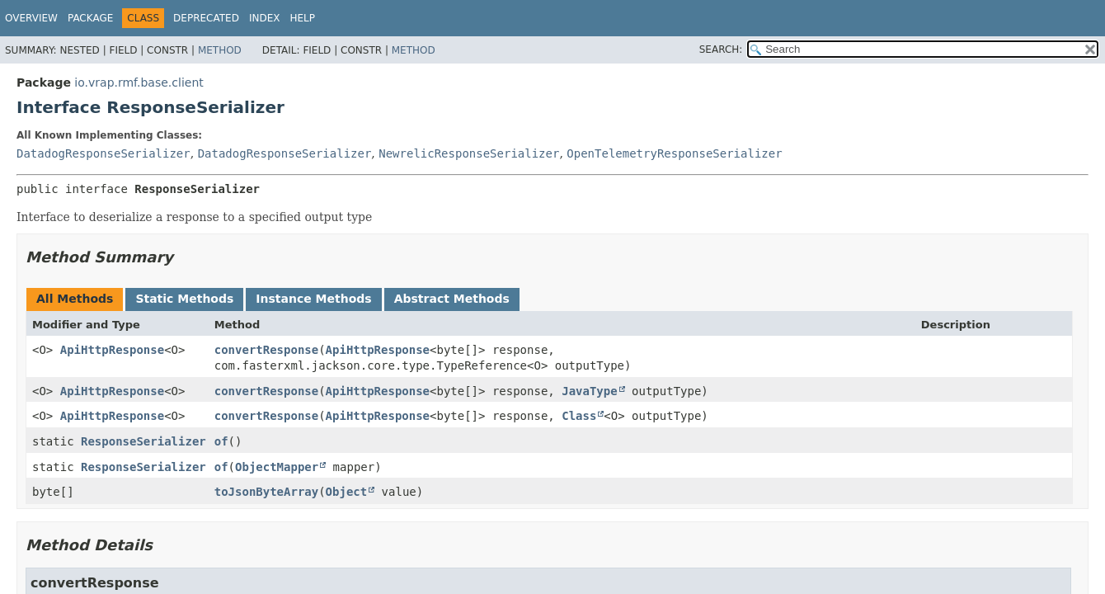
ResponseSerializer (143, 441)
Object (347, 491)
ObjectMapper (276, 467)
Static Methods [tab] (184, 298)
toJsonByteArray (266, 491)
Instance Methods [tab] (313, 298)
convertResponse (266, 349)
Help (302, 18)
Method (220, 50)
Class (579, 415)
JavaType (589, 391)
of (221, 441)
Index (264, 18)
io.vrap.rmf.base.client (138, 82)
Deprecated (206, 18)
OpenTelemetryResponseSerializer (674, 153)
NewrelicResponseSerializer (469, 153)
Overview (31, 18)
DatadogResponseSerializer (103, 153)
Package (90, 18)
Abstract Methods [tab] (452, 298)
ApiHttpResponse (112, 349)
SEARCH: (721, 49)
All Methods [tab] (74, 298)
